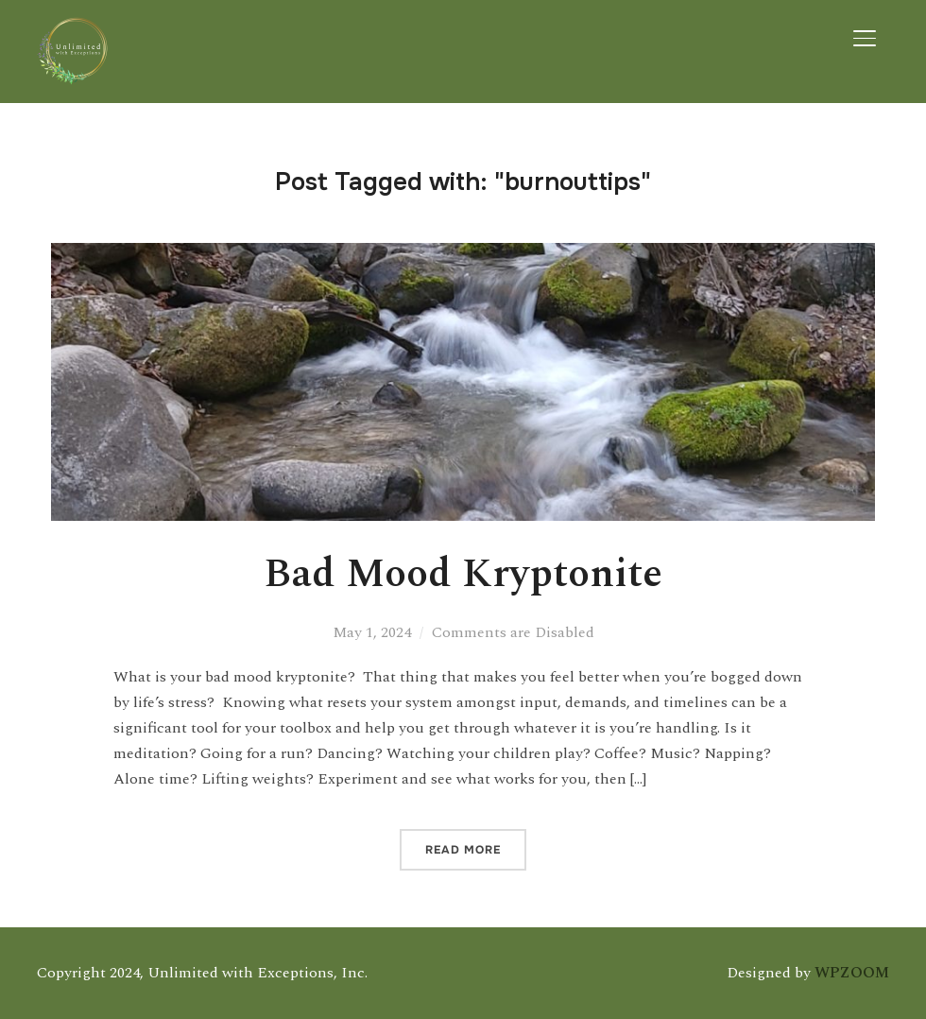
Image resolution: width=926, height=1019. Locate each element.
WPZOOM (852, 972)
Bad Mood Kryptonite (463, 574)
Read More (463, 849)
